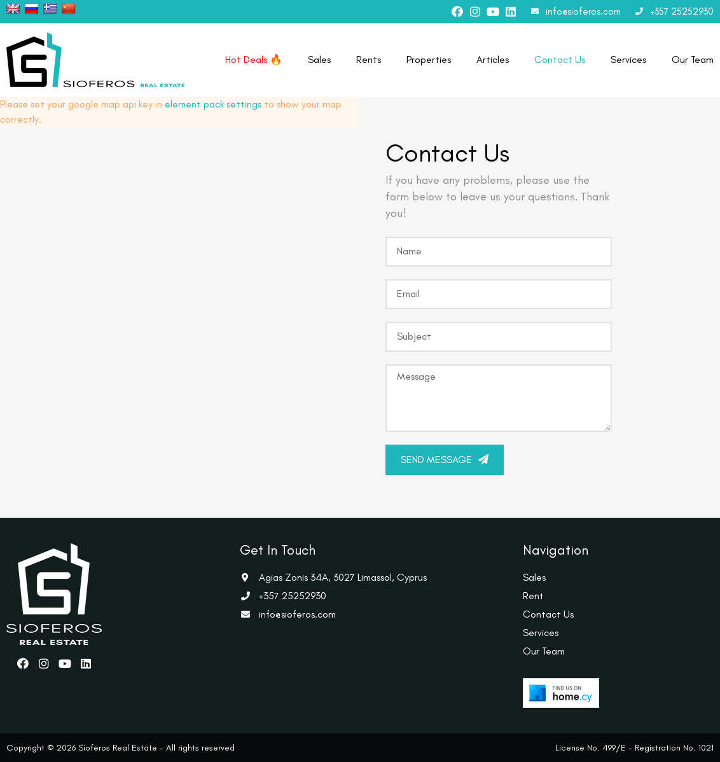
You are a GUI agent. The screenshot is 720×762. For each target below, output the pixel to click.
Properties (428, 59)
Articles (492, 59)
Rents (368, 59)
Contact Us (559, 59)
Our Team (693, 59)
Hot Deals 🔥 (253, 59)
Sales (319, 59)
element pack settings (213, 104)
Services (628, 59)
